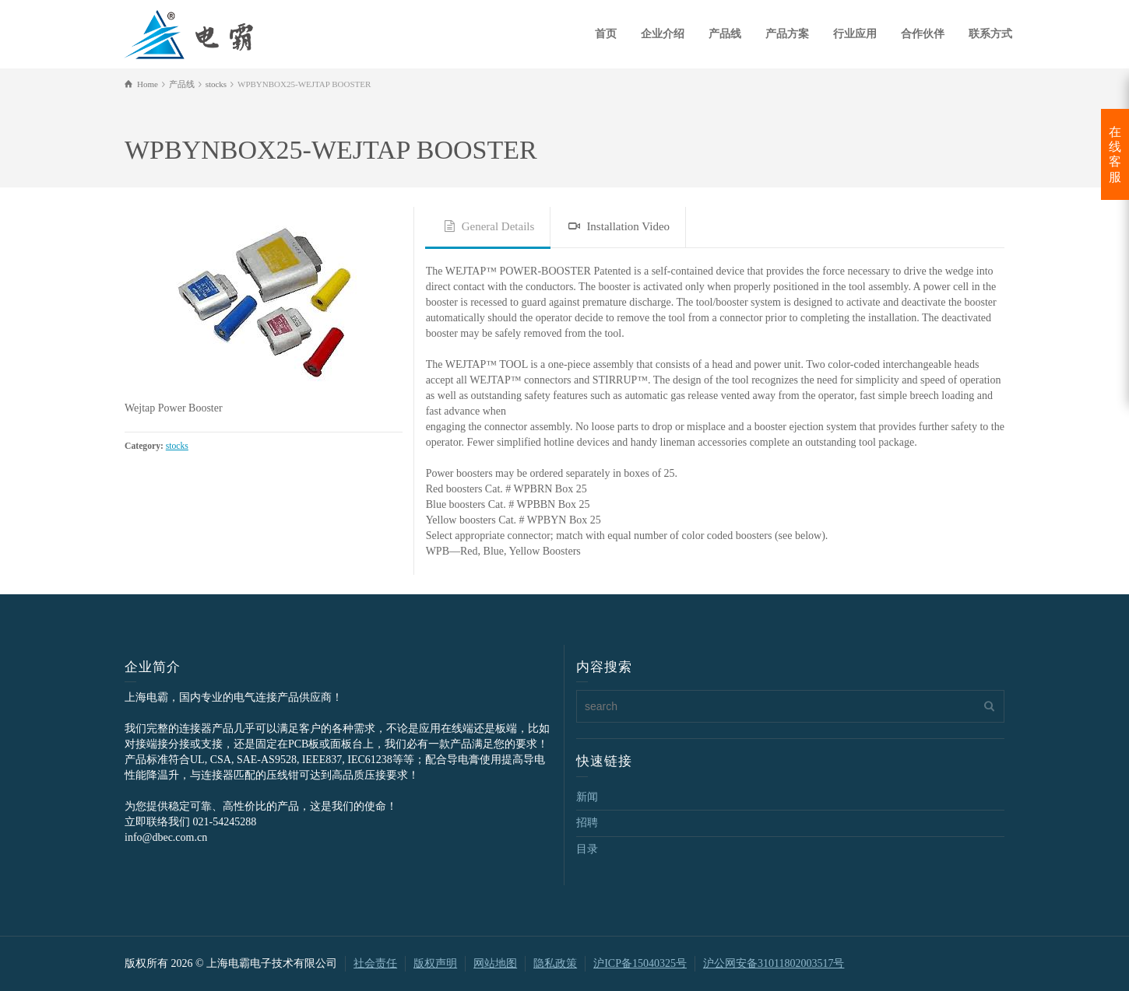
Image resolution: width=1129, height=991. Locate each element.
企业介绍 (662, 34)
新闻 (587, 797)
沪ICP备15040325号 (640, 963)
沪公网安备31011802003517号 (773, 963)
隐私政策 (555, 963)
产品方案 (787, 34)
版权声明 (435, 963)
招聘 (587, 822)
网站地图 (495, 963)
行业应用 (855, 34)
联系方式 (990, 34)
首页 (606, 34)
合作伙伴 (922, 34)
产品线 (725, 34)
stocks (177, 446)
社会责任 (375, 963)
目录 (587, 849)
